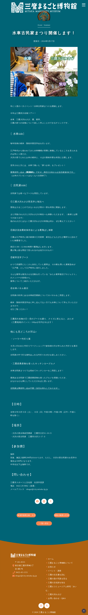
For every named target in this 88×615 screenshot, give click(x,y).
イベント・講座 (53, 571)
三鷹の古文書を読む (55, 575)
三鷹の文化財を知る (55, 583)
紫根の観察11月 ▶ (61, 515)
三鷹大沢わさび (53, 594)
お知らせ (51, 567)
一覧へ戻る (44, 523)
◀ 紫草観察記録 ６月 (26, 515)
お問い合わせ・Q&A (56, 598)
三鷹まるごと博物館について (59, 563)
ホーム (50, 559)
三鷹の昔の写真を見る (56, 579)
